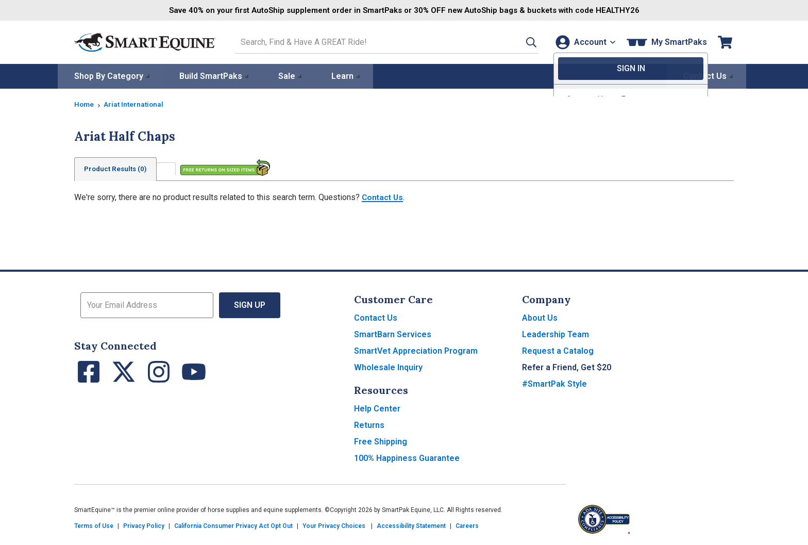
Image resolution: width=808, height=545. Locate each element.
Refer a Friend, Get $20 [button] (566, 367)
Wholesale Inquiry (388, 367)
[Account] (583, 42)
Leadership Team (555, 334)
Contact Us (383, 197)
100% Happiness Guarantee (407, 458)
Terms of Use (93, 525)
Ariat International (135, 104)
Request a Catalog (558, 350)
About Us (540, 317)
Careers (467, 525)
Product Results (117, 168)
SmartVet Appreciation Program (416, 350)
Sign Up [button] (249, 304)
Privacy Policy (143, 525)
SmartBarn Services (392, 334)
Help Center (377, 408)
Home (84, 104)
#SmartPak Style (554, 383)
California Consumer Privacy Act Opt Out (233, 525)
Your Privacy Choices (333, 525)
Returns (369, 425)
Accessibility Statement (411, 525)
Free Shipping (380, 441)
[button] (521, 42)
